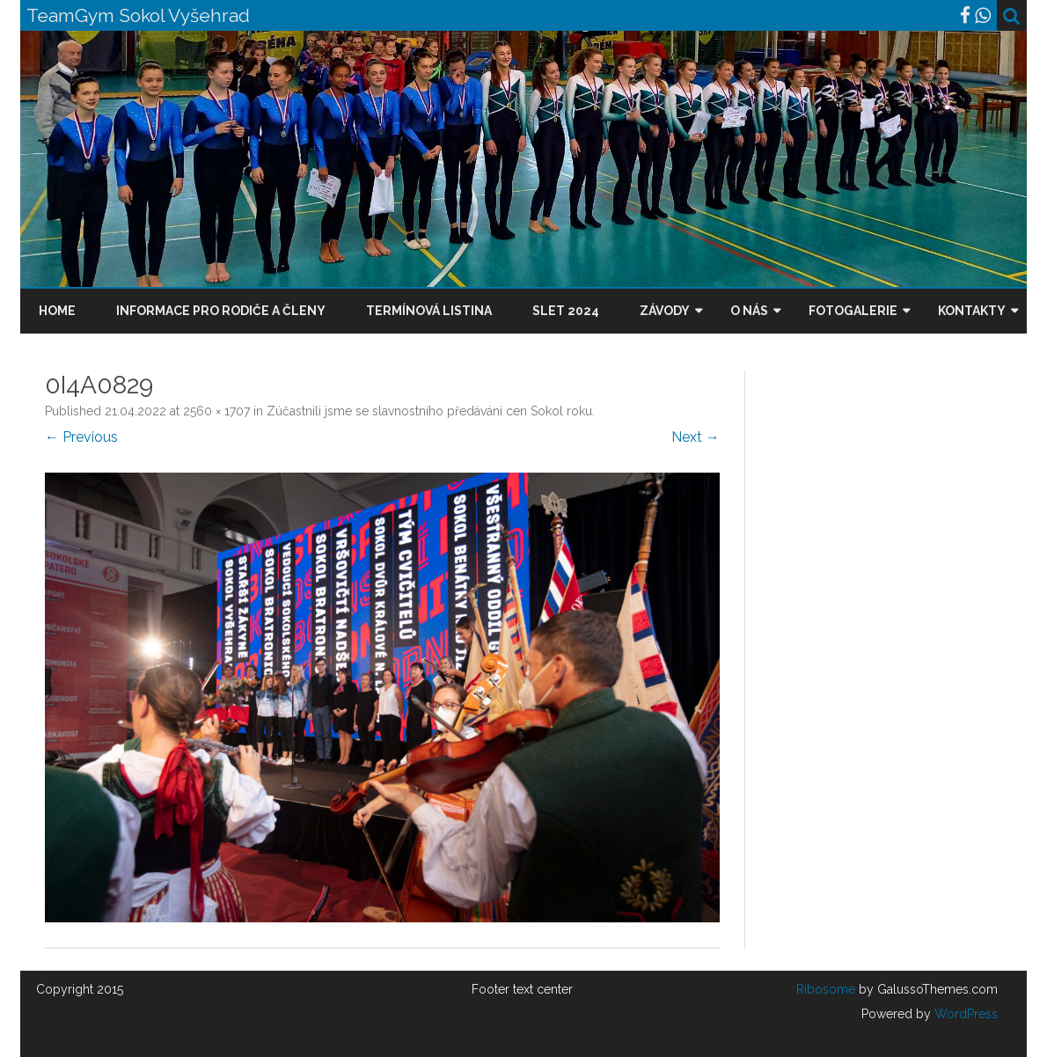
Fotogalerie (853, 311)
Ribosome (825, 989)
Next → (695, 437)
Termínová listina (429, 311)
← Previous (81, 437)
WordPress (964, 1014)
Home (57, 311)
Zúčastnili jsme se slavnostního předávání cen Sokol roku (429, 411)
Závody (665, 311)
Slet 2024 (565, 311)
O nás (749, 311)
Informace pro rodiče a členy (221, 311)
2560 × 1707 (216, 411)
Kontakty (972, 311)
